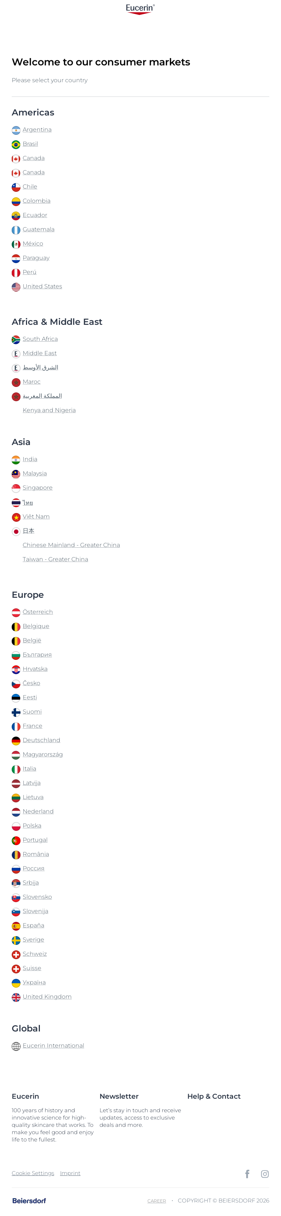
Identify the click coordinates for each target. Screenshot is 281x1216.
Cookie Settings (33, 1173)
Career (156, 1201)
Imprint (70, 1173)
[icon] (247, 1174)
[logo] (140, 9)
